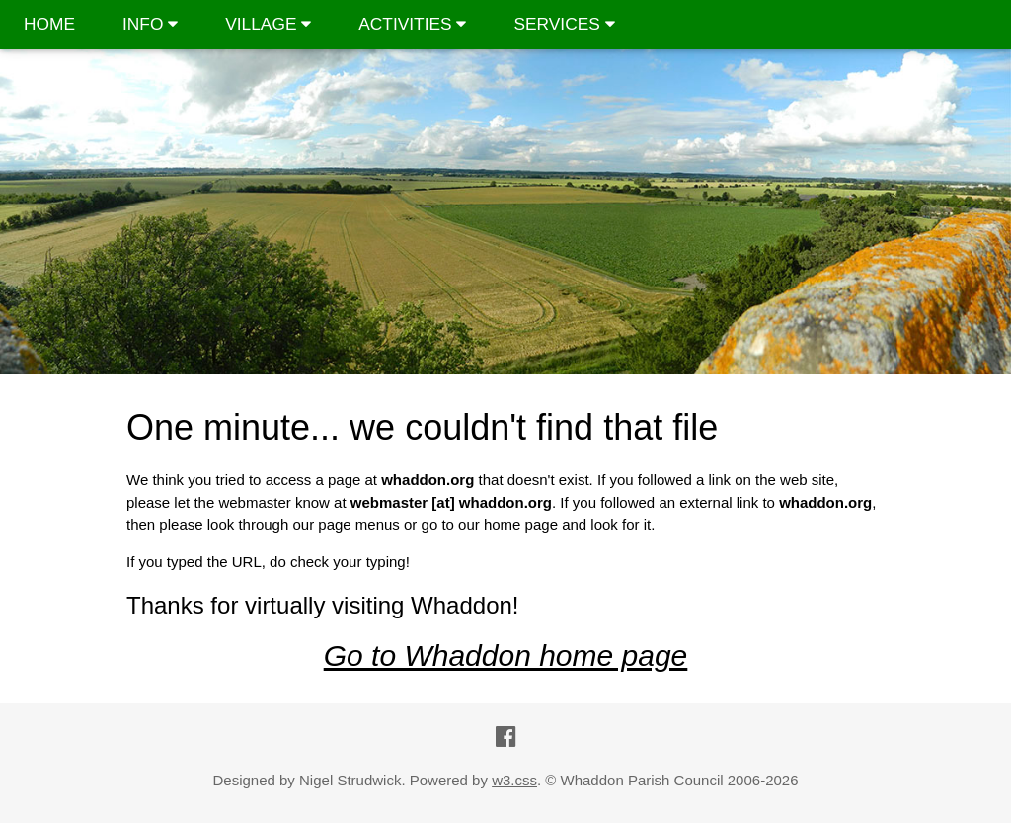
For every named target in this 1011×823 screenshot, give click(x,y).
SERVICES (563, 24)
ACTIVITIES (412, 24)
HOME (49, 24)
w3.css (514, 780)
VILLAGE (268, 24)
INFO (150, 24)
